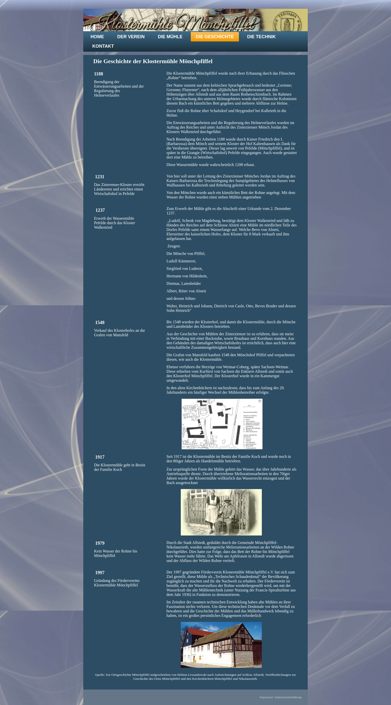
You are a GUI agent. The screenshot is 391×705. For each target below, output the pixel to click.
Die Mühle (170, 36)
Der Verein (131, 36)
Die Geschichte (215, 36)
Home (97, 36)
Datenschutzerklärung (288, 697)
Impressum (266, 697)
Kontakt (103, 46)
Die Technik (261, 36)
